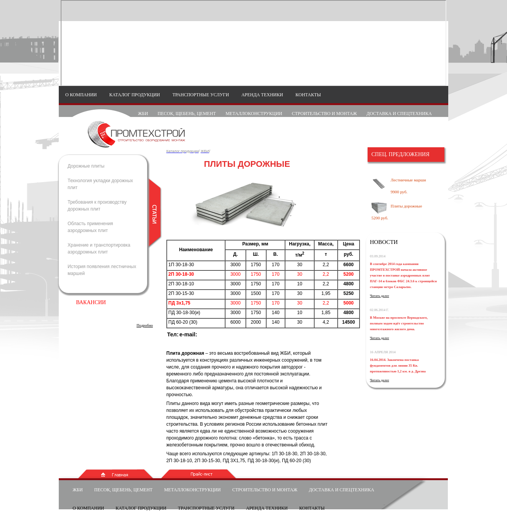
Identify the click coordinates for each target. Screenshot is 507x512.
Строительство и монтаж (324, 113)
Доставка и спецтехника (399, 113)
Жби (143, 113)
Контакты (308, 94)
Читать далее (379, 296)
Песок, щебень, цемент (186, 113)
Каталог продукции (134, 94)
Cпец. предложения (400, 154)
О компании (81, 94)
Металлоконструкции (253, 113)
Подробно (145, 325)
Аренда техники (262, 94)
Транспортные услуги (200, 94)
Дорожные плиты (86, 166)
